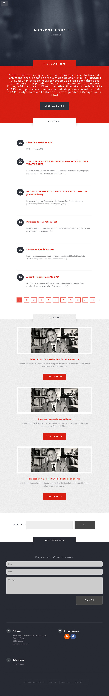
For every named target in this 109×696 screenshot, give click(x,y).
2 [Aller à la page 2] (26, 300)
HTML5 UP (78, 682)
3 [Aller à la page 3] (33, 300)
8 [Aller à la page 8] (70, 300)
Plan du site (53, 682)
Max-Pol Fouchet (54, 30)
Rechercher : (19, 524)
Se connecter (66, 682)
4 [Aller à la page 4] (41, 300)
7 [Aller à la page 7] (63, 300)
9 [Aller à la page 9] (77, 300)
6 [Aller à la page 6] (55, 300)
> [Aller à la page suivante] (99, 300)
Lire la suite (54, 106)
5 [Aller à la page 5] (48, 300)
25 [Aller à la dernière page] (92, 300)
